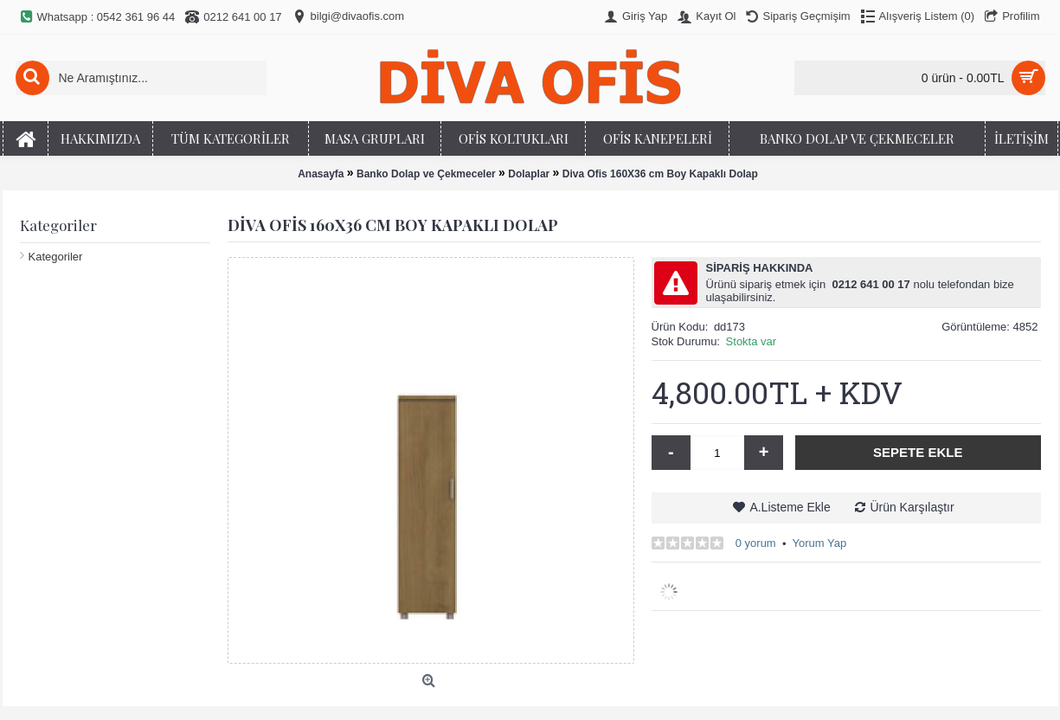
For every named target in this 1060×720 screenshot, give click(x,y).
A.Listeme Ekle (789, 507)
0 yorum (756, 543)
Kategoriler (56, 256)
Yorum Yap (819, 543)
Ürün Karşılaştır (912, 507)
